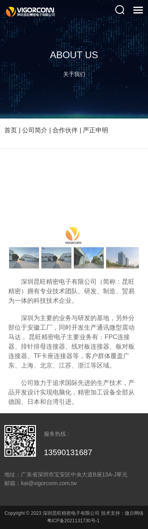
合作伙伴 (65, 130)
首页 (10, 130)
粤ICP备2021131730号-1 (73, 520)
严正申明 (95, 130)
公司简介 (34, 130)
